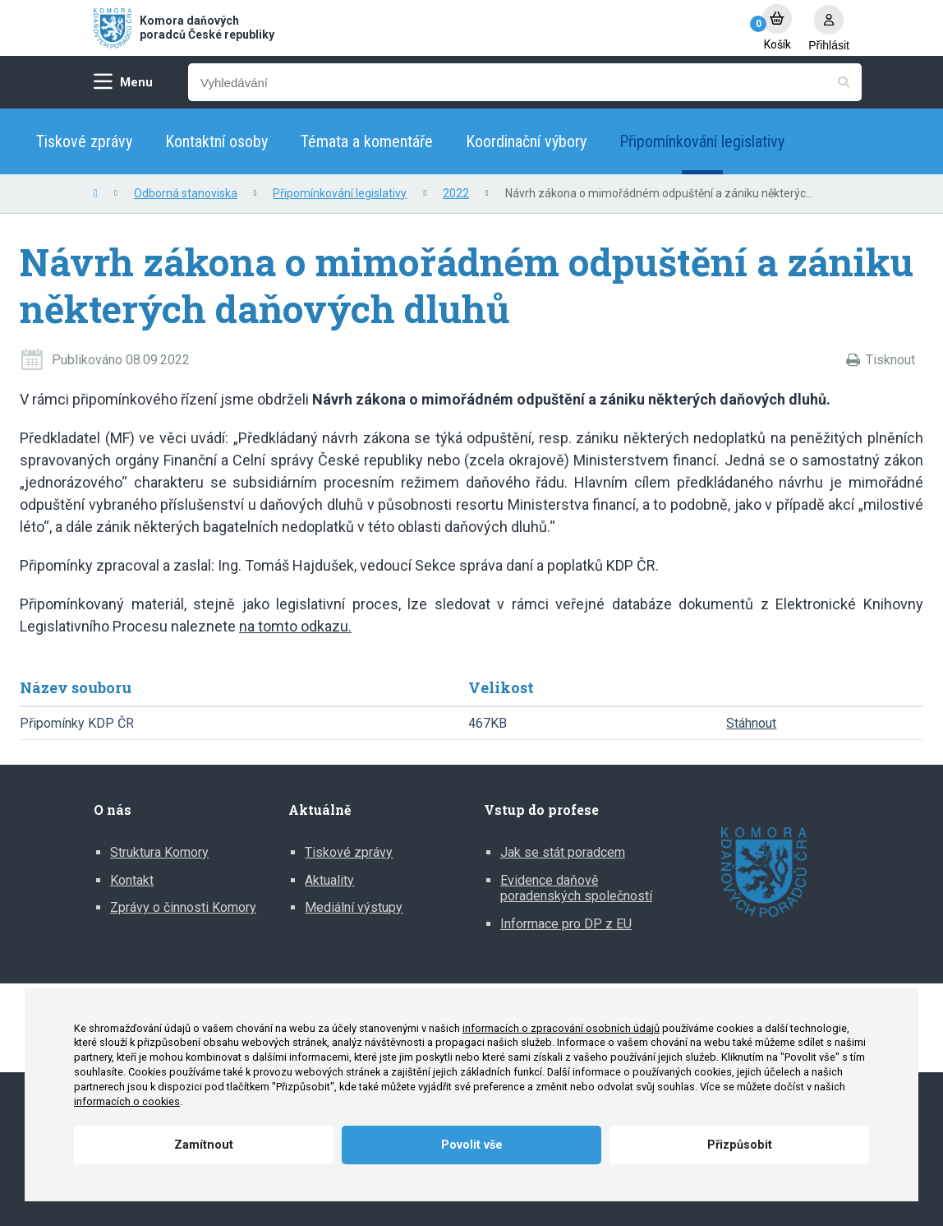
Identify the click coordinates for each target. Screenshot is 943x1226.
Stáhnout (751, 723)
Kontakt (132, 880)
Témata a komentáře (367, 141)
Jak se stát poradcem (562, 852)
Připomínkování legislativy (701, 141)
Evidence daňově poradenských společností (576, 888)
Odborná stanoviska (185, 193)
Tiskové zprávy (84, 141)
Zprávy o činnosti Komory (183, 907)
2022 (456, 193)
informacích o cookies (127, 1101)
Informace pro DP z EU (566, 924)
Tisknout (890, 360)
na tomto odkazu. (295, 626)
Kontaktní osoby (216, 141)
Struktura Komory (159, 852)
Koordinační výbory (526, 141)
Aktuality (329, 880)
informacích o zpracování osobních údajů (561, 1028)
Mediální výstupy (353, 907)
